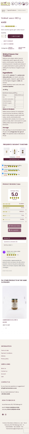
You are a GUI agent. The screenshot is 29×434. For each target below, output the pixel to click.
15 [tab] (24, 332)
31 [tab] (22, 333)
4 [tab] (7, 332)
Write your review (14, 226)
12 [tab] (19, 332)
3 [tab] (16, 318)
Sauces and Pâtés (21, 48)
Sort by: (6, 245)
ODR (2, 376)
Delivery (3, 356)
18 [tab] (2, 333)
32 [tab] (24, 333)
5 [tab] (8, 332)
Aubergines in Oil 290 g (10, 320)
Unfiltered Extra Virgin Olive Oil (11, 169)
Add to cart (15, 36)
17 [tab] (27, 332)
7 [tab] (11, 332)
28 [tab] (17, 333)
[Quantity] (3, 36)
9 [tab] (14, 332)
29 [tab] (19, 333)
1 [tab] (13, 318)
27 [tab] (16, 333)
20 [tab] (5, 333)
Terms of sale (5, 350)
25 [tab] (13, 333)
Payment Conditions (6, 353)
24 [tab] (11, 333)
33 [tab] (25, 333)
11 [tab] (17, 332)
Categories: (4, 48)
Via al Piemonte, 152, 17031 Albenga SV (12, 404)
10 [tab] (16, 332)
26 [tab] (14, 333)
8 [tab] (13, 332)
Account (3, 374)
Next (24, 297)
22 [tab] (8, 333)
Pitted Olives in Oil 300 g (10, 173)
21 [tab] (7, 333)
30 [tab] (20, 333)
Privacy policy (5, 359)
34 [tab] (27, 333)
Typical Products (11, 48)
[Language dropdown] (19, 3)
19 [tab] (3, 333)
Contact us (4, 371)
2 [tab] (14, 318)
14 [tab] (22, 332)
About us (3, 368)
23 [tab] (10, 333)
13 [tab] (20, 332)
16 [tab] (25, 332)
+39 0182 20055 (5, 394)
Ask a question (13, 230)
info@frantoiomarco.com (9, 388)
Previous (3, 302)
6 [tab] (10, 332)
